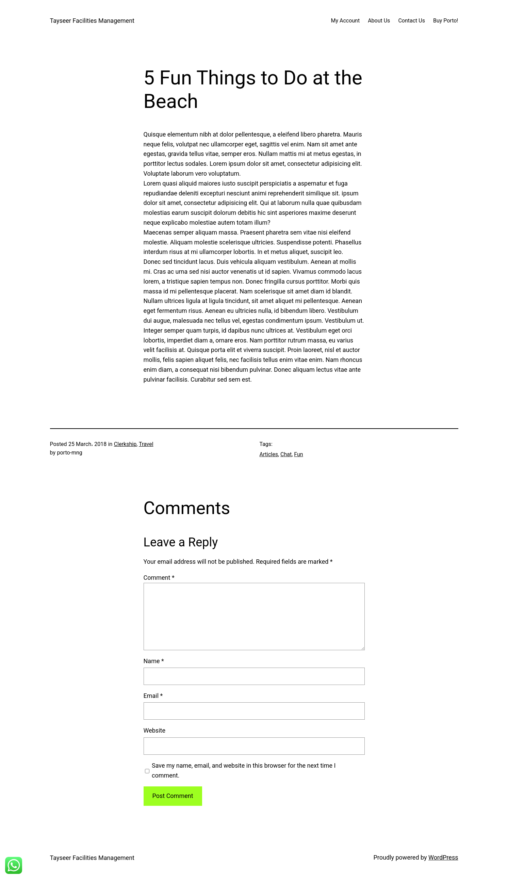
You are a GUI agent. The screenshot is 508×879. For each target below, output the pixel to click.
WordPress (443, 857)
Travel (146, 444)
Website (154, 730)
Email (153, 695)
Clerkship (125, 444)
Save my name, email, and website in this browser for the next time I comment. (243, 770)
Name (154, 661)
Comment (159, 577)
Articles (269, 454)
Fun (298, 454)
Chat (286, 454)
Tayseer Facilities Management (92, 20)
